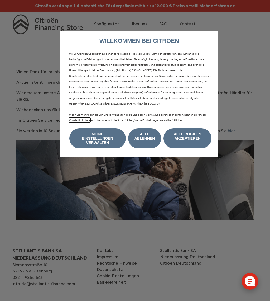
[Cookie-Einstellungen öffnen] (250, 281)
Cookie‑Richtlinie (79, 120)
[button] (97, 138)
